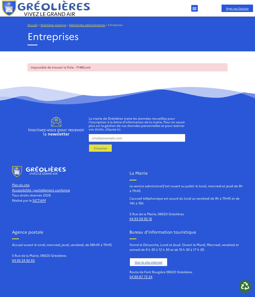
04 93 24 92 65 (23, 260)
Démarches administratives (87, 25)
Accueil (32, 25)
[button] (194, 8)
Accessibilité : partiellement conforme (41, 190)
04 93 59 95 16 (140, 218)
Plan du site (20, 184)
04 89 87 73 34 (140, 276)
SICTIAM (39, 200)
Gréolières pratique (53, 25)
